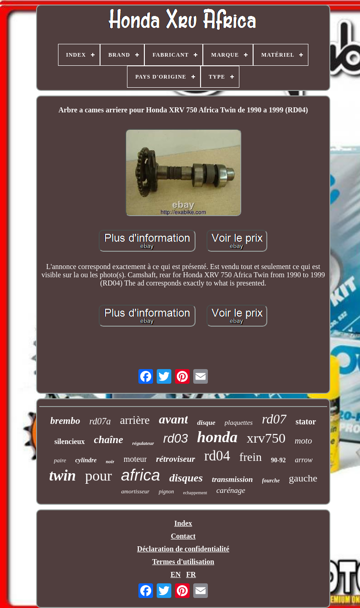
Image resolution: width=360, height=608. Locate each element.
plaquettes (239, 422)
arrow (304, 460)
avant (173, 419)
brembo (65, 420)
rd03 (175, 438)
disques (185, 478)
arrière (134, 420)
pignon (166, 491)
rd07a (100, 421)
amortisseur (135, 491)
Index (183, 523)
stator (306, 421)
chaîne (108, 439)
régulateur (143, 443)
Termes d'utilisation (183, 562)
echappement (195, 492)
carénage (230, 490)
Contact (183, 536)
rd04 (217, 456)
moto (303, 440)
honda (217, 436)
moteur (135, 459)
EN (175, 574)
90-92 (278, 460)
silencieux (69, 441)
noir (110, 461)
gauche (303, 478)
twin (62, 475)
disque (206, 422)
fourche (271, 480)
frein (250, 457)
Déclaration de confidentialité (183, 549)
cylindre (86, 460)
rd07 (274, 419)
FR (191, 574)
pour (98, 475)
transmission (232, 479)
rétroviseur (175, 459)
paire (60, 460)
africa (140, 475)
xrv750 (266, 437)
